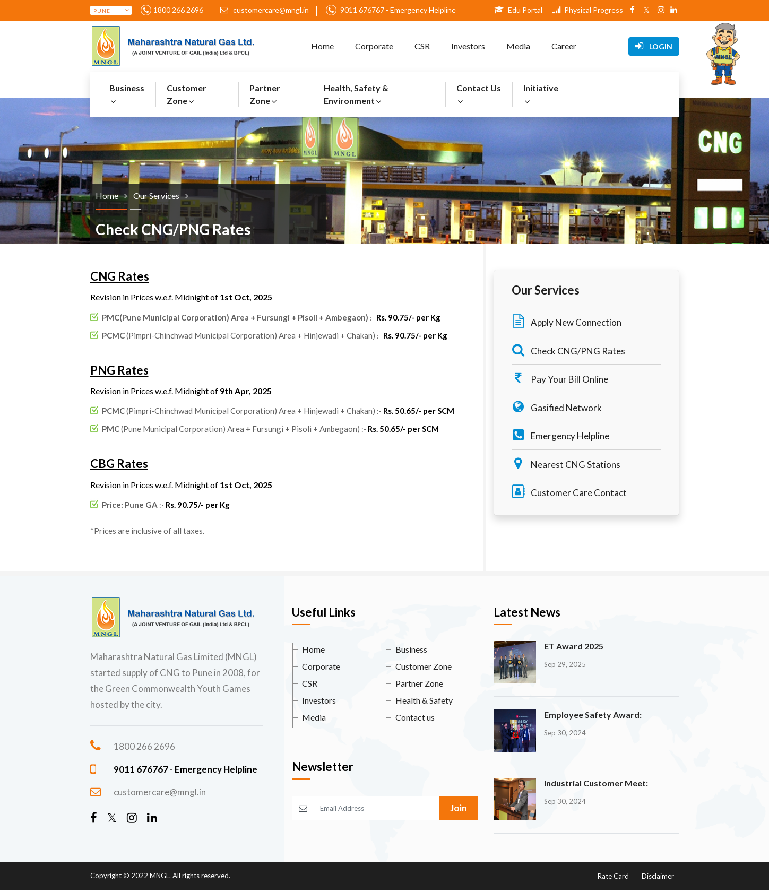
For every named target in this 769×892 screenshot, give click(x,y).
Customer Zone (186, 94)
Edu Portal (518, 9)
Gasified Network (557, 406)
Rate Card (613, 876)
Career (563, 46)
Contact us (415, 717)
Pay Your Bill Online (560, 378)
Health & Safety (424, 700)
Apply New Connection (566, 321)
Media (518, 46)
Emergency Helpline (560, 434)
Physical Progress (587, 9)
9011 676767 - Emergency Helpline (397, 9)
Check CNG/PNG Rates (568, 350)
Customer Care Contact (569, 491)
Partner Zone (264, 94)
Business (126, 94)
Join (458, 807)
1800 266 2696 (178, 9)
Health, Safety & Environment (356, 94)
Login (653, 46)
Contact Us (478, 94)
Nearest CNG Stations (566, 463)
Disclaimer (658, 876)
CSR (422, 46)
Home (322, 46)
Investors (468, 46)
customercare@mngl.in (264, 9)
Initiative (540, 94)
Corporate (374, 46)
